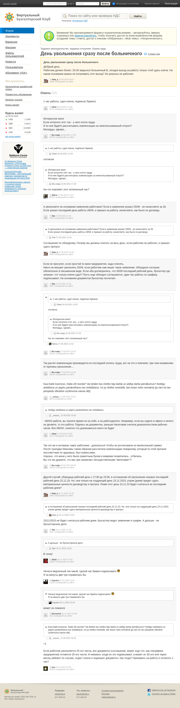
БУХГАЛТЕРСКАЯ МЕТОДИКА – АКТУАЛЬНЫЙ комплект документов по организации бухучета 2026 (18, 175)
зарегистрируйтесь (86, 35)
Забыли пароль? (152, 4)
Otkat (54, 107)
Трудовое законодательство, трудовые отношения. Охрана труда (73, 48)
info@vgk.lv (60, 694)
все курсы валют (13, 136)
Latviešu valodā (10, 4)
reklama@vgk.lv (109, 697)
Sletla (54, 559)
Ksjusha (55, 580)
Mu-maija (56, 135)
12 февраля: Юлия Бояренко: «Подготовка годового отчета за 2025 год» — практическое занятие (18, 164)
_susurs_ (56, 397)
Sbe (53, 216)
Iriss (53, 667)
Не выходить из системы (127, 4)
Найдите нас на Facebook (164, 690)
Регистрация (171, 3)
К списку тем (154, 54)
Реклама (105, 694)
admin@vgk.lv (82, 694)
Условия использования (112, 690)
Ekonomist (56, 614)
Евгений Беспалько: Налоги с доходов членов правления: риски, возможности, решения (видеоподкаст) (17, 186)
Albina (54, 195)
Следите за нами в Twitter (164, 694)
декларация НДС (80, 21)
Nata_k (55, 79)
